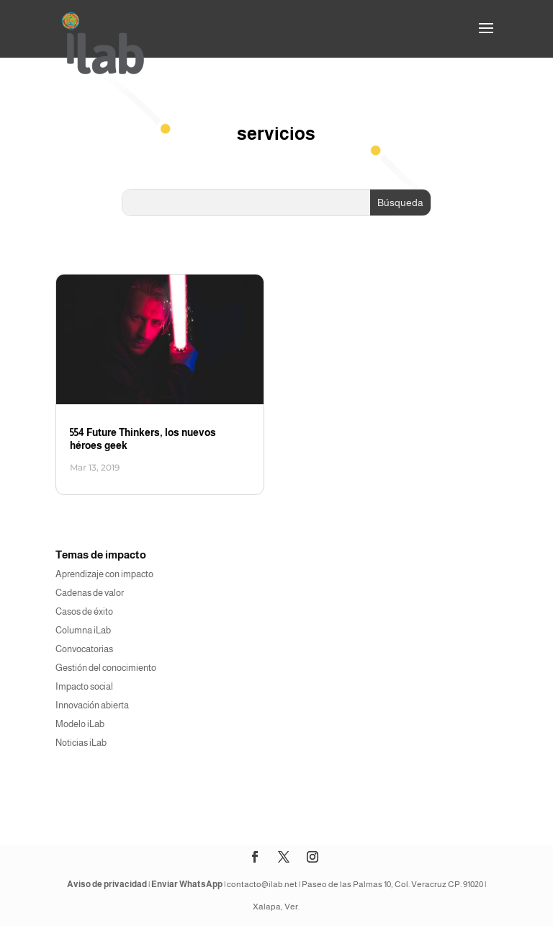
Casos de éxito (84, 611)
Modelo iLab (79, 723)
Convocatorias (84, 649)
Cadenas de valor (89, 592)
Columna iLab (83, 630)
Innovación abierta (92, 705)
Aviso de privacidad (107, 884)
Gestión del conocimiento (105, 667)
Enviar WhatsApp (186, 884)
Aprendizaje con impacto (104, 574)
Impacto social (84, 686)
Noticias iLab (81, 742)
